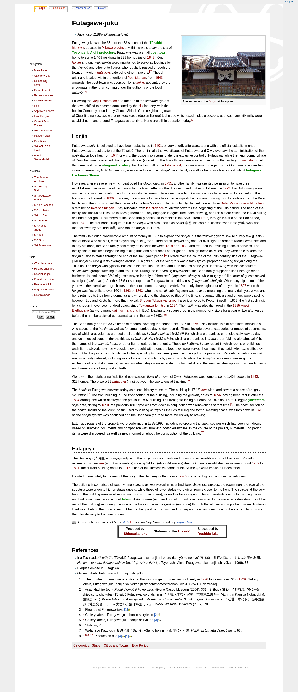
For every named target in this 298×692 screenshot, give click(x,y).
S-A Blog (39, 234)
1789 (255, 463)
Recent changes (43, 95)
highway (78, 47)
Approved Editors (44, 111)
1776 (204, 579)
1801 (75, 468)
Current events (42, 90)
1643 (159, 77)
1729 (242, 579)
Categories (81, 645)
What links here (43, 263)
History (102, 8)
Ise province (155, 208)
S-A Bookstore (42, 245)
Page (42, 8)
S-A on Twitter (42, 210)
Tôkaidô (156, 43)
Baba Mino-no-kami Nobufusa (242, 203)
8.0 (87, 634)
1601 (158, 145)
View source (83, 8)
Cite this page (42, 295)
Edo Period (140, 645)
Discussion (59, 8)
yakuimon (256, 400)
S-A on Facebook (44, 205)
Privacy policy (158, 667)
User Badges (41, 116)
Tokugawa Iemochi (165, 300)
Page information (44, 289)
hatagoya (104, 72)
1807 (204, 218)
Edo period (173, 165)
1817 (126, 468)
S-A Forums (41, 220)
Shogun (145, 300)
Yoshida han (137, 77)
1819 (169, 246)
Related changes (44, 268)
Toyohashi (80, 52)
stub (125, 522)
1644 (115, 155)
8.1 (92, 634)
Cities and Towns (116, 645)
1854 (75, 400)
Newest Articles (43, 100)
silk (141, 106)
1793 (226, 188)
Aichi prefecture (102, 52)
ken (204, 390)
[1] (150, 71)
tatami (127, 499)
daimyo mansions (125, 310)
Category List (41, 75)
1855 (236, 305)
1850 (105, 405)
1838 (184, 246)
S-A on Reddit (42, 215)
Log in (290, 1)
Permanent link (43, 284)
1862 (127, 291)
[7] (89, 394)
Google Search (43, 130)
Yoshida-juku (208, 533)
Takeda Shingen (102, 208)
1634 (173, 305)
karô (183, 476)
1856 (217, 395)
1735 (168, 183)
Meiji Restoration (104, 101)
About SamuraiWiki (180, 667)
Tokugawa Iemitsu (152, 305)
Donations (40, 141)
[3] (192, 119)
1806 (110, 198)
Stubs (96, 645)
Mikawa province (114, 47)
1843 (150, 57)
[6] (189, 380)
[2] (85, 91)
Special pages (42, 274)
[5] (165, 314)
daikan (140, 82)
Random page (42, 135)
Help (36, 105)
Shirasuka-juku (135, 533)
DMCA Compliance (239, 667)
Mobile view (218, 667)
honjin (212, 101)
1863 (139, 291)
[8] (231, 404)
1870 (82, 223)
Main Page (40, 70)
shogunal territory (116, 165)
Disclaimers (201, 667)
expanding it (186, 522)
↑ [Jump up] (83, 579)
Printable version (44, 279)
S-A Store (39, 240)
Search (34, 306)
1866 (194, 324)
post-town (158, 52)
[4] (165, 255)
